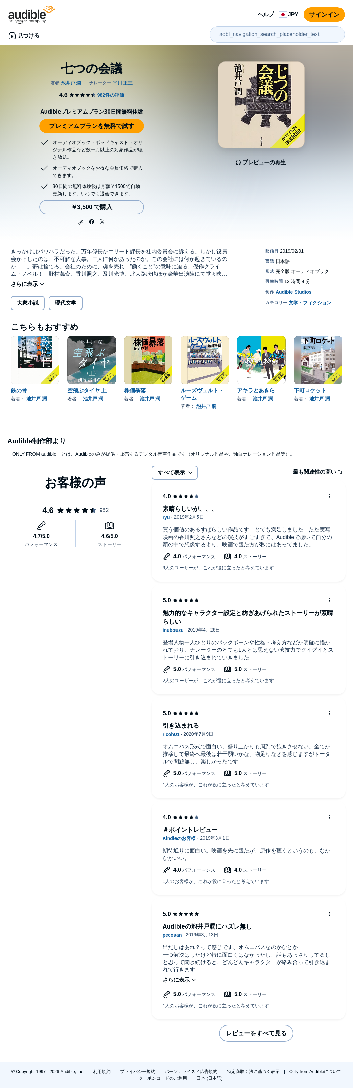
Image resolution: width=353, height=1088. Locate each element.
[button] (81, 222)
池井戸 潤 (36, 398)
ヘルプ (266, 14)
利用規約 (102, 1071)
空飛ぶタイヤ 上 (87, 390)
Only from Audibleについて (315, 1071)
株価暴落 (135, 390)
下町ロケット (310, 390)
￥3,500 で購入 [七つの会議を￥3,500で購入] (91, 207)
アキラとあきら (256, 390)
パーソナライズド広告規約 (192, 1071)
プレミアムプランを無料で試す (91, 126)
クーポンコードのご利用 (163, 1078)
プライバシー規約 (138, 1071)
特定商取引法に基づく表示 (254, 1071)
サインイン (324, 14)
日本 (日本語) (209, 1078)
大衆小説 (28, 303)
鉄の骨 (19, 390)
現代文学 (65, 303)
